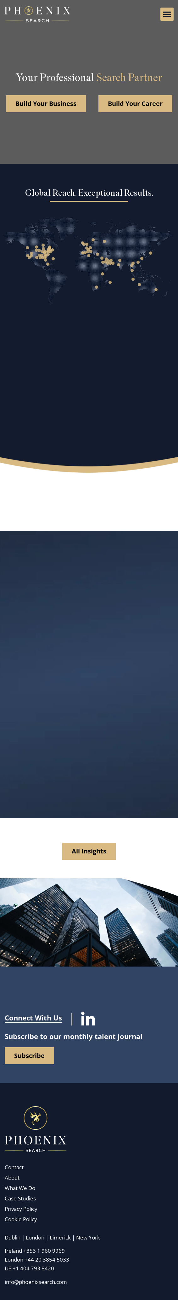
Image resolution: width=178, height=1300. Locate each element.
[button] (167, 14)
